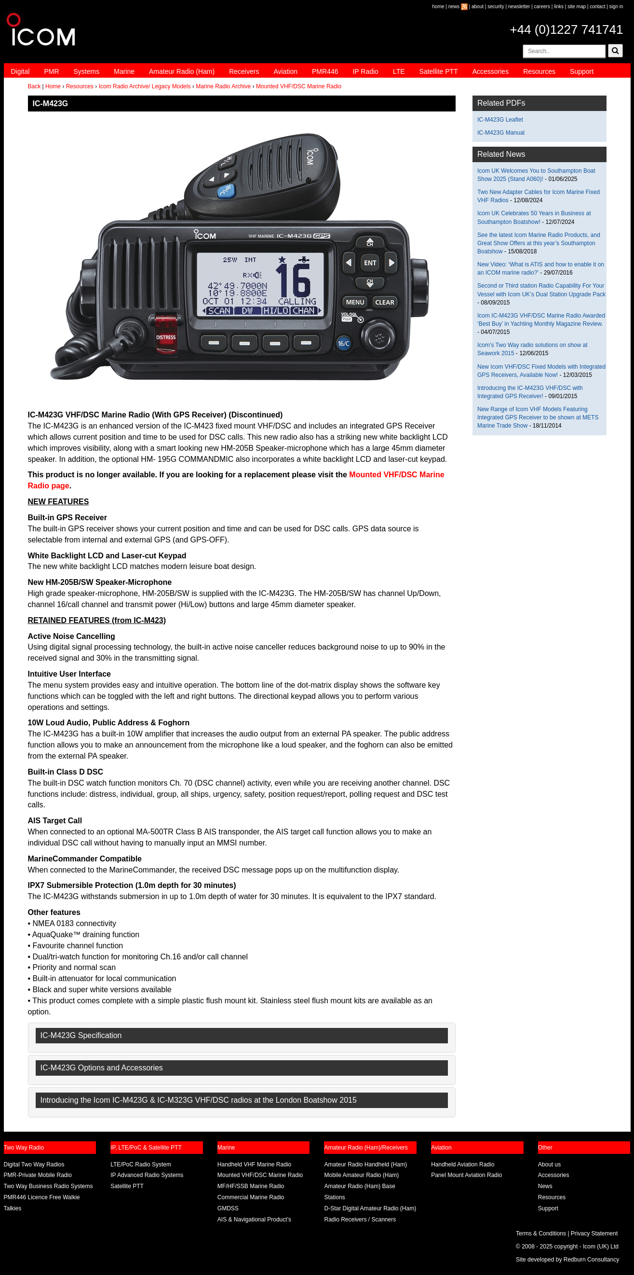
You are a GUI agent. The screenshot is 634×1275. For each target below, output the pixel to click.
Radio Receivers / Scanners (360, 1219)
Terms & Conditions (541, 1233)
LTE (399, 71)
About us (549, 1164)
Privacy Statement (594, 1233)
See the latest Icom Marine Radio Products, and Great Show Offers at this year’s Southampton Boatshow (538, 243)
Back (34, 86)
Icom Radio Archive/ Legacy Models (145, 86)
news (453, 6)
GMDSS (228, 1208)
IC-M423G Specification (81, 1035)
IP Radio (365, 71)
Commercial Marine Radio (250, 1197)
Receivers (244, 71)
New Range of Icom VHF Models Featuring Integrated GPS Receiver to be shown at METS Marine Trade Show (537, 417)
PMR (51, 71)
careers (542, 6)
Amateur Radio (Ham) (182, 71)
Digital (20, 71)
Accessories (490, 71)
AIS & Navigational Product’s (254, 1219)
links (559, 6)
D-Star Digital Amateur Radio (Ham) (370, 1208)
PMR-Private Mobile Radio (38, 1175)
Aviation (285, 71)
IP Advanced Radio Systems (146, 1175)
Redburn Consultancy (591, 1259)
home (438, 6)
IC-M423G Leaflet (500, 119)
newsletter (519, 6)
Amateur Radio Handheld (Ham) (365, 1164)
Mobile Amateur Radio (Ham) (361, 1175)
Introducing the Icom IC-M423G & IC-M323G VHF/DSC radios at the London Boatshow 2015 (198, 1100)
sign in (616, 6)
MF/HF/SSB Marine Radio (250, 1186)
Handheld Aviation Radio (462, 1164)
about (478, 6)
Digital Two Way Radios (34, 1164)
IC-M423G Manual (501, 132)
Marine (124, 71)
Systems (87, 71)
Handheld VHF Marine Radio (254, 1164)
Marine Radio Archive (223, 86)
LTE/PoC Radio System (140, 1164)
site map (576, 6)
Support (582, 71)
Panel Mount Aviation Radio (466, 1175)
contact (597, 6)
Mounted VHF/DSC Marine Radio (298, 86)
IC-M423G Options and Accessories (101, 1068)
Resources (539, 71)
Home (53, 86)
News (545, 1186)
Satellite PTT (438, 71)
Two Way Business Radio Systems (48, 1186)
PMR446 (325, 71)
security (495, 6)
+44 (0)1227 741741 (566, 29)
